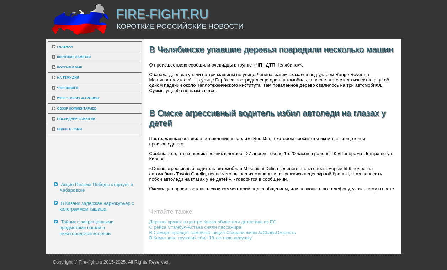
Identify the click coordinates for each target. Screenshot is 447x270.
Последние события (76, 119)
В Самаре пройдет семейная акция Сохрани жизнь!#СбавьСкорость (222, 232)
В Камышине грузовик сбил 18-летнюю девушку (200, 237)
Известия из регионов (78, 98)
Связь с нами (69, 129)
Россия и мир (69, 67)
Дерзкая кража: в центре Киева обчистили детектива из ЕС (213, 221)
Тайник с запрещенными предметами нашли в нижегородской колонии (87, 227)
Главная (65, 46)
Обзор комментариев (77, 108)
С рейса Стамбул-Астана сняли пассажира (195, 227)
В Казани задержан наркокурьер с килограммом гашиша (97, 206)
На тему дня (68, 77)
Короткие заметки (74, 57)
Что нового (68, 88)
